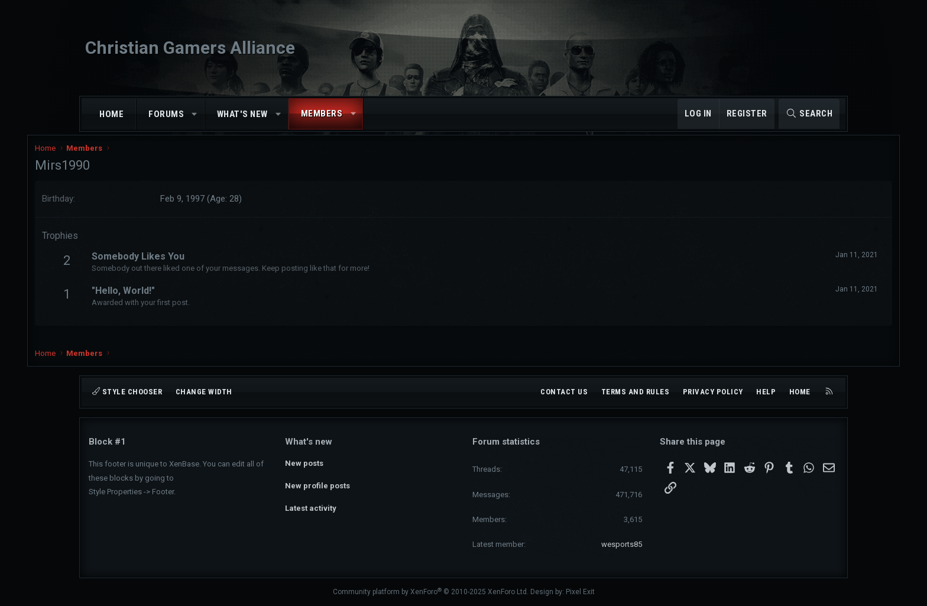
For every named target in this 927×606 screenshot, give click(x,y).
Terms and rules (635, 391)
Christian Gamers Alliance (190, 47)
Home (111, 114)
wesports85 (621, 544)
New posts (304, 462)
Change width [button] (204, 391)
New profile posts (317, 483)
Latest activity (310, 505)
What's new (242, 114)
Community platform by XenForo (431, 592)
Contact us (564, 391)
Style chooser (127, 391)
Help (766, 391)
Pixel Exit (580, 592)
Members (322, 113)
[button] (195, 114)
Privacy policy (713, 391)
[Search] (809, 114)
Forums (166, 114)
